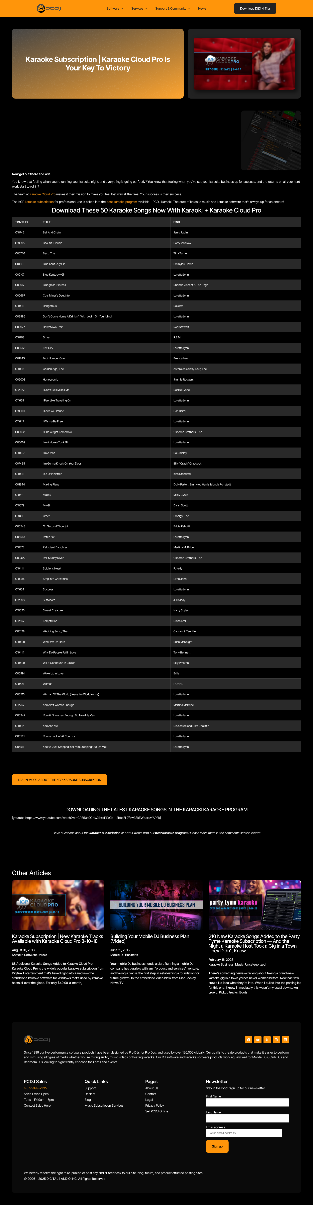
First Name (213, 1096)
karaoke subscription (39, 202)
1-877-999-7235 (35, 1088)
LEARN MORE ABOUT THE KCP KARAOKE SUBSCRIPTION (59, 780)
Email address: (244, 1131)
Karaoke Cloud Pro (42, 194)
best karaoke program (122, 202)
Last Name (213, 1112)
